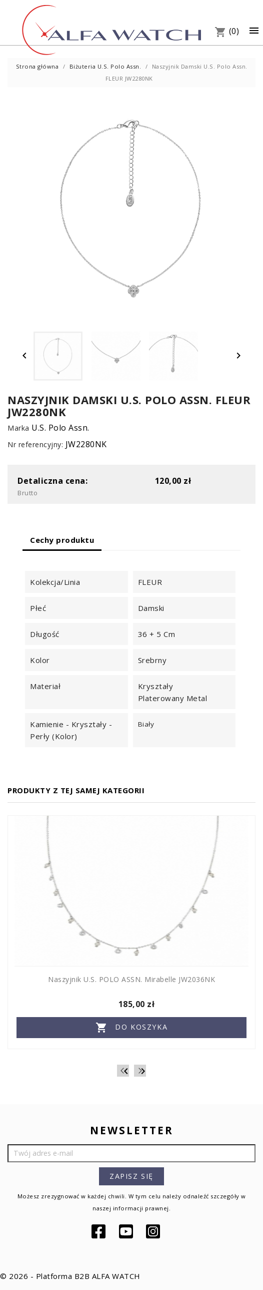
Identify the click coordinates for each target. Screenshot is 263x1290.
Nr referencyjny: (35, 444)
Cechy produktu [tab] (62, 540)
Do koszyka (132, 1028)
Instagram (154, 1231)
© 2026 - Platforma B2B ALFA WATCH (70, 1276)
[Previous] (123, 1071)
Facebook (100, 1231)
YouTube (127, 1231)
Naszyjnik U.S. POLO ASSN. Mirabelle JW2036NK (131, 979)
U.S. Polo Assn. (61, 427)
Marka (19, 428)
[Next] (140, 1071)
